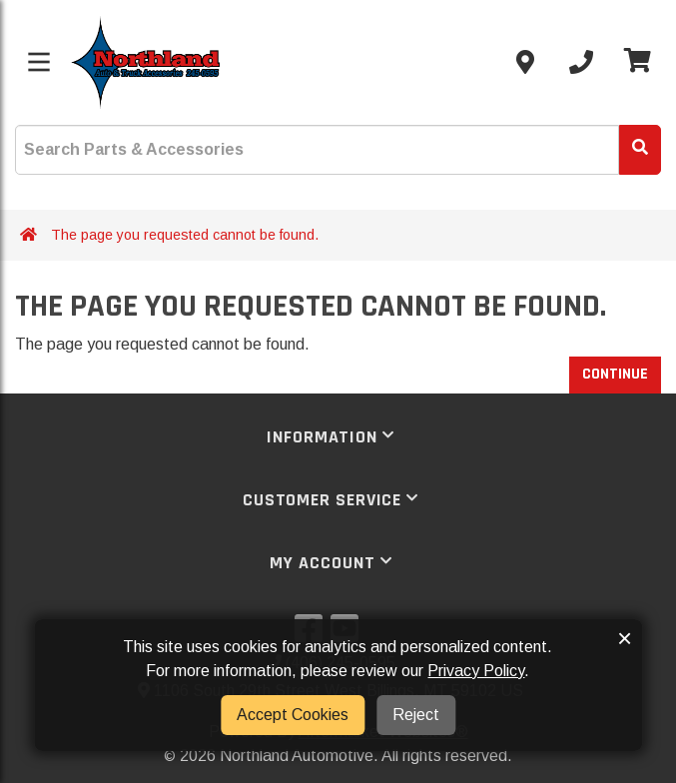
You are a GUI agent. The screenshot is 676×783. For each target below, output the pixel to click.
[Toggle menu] (39, 62)
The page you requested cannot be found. (185, 235)
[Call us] (581, 62)
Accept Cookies (292, 714)
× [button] (624, 638)
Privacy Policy (475, 670)
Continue (615, 374)
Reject (415, 714)
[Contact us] (525, 62)
